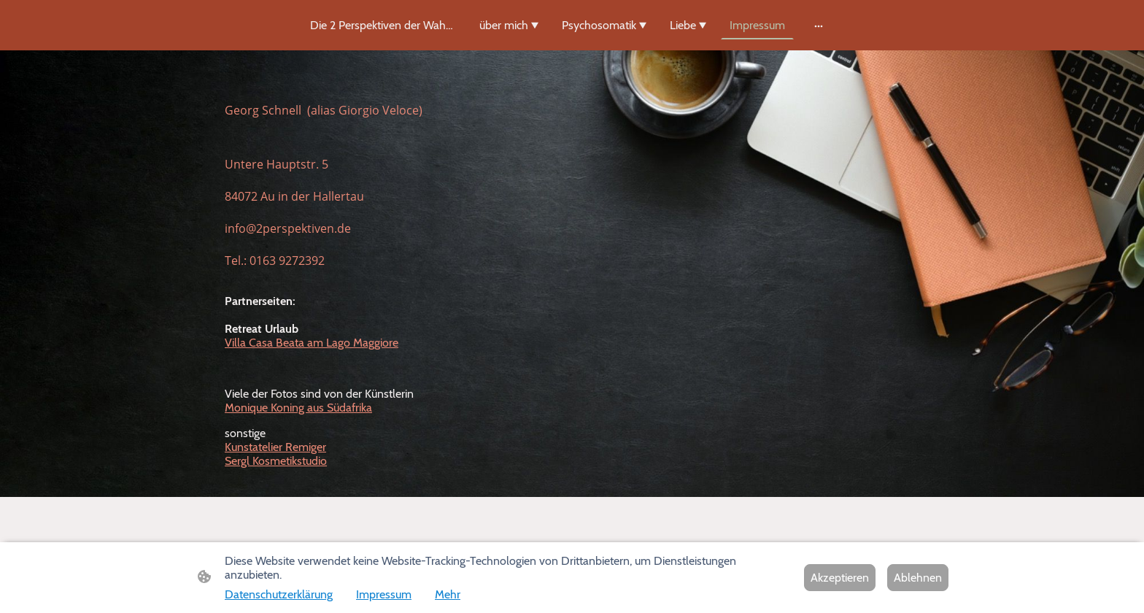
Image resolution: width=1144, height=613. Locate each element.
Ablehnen (918, 578)
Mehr (447, 594)
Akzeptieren (840, 578)
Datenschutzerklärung (279, 594)
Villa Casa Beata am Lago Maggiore (311, 343)
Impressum (383, 594)
